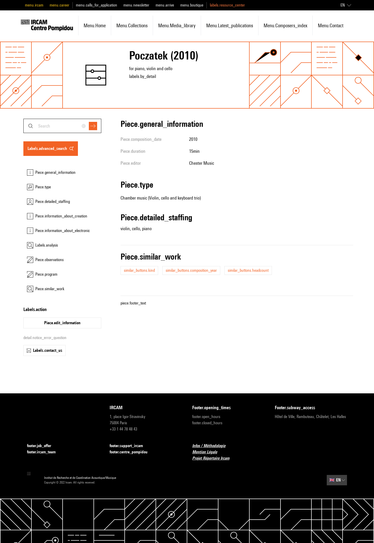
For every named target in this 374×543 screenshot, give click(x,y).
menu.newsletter (136, 5)
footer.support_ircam (129, 446)
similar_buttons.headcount (248, 270)
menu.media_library (177, 25)
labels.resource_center (227, 5)
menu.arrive (165, 5)
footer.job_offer (42, 446)
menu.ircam (34, 5)
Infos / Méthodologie (212, 446)
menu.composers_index (285, 25)
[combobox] (62, 126)
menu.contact (330, 25)
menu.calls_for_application (96, 5)
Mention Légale (207, 452)
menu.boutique (191, 5)
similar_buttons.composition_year (191, 270)
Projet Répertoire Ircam (214, 458)
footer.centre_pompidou (132, 452)
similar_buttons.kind (139, 270)
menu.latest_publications (229, 25)
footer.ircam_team (44, 452)
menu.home (95, 25)
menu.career (59, 5)
